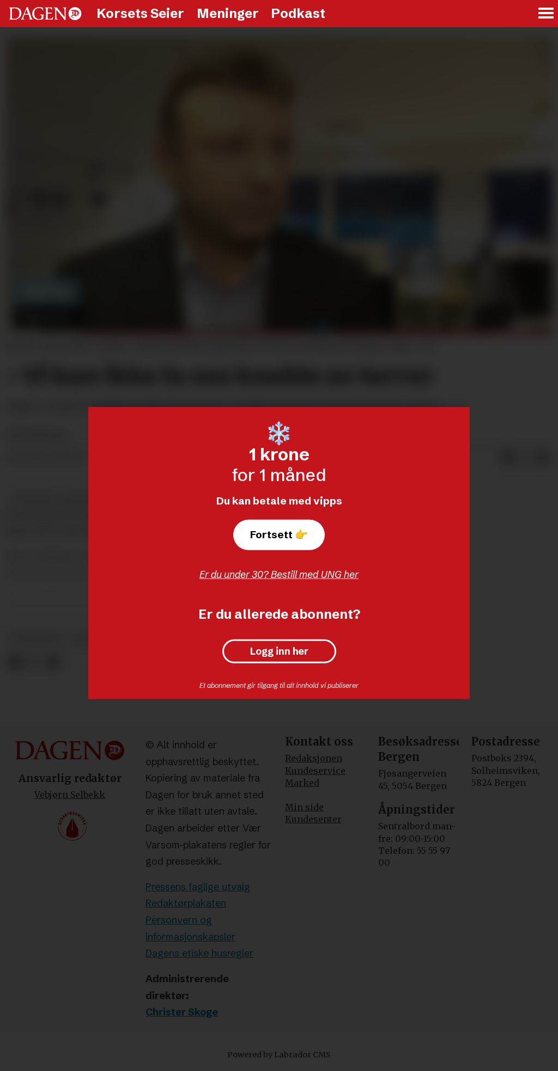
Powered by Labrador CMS (279, 1055)
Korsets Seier (140, 13)
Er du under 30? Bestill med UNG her (279, 574)
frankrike (36, 638)
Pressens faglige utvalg (197, 887)
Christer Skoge (181, 1012)
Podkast (298, 13)
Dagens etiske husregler (199, 953)
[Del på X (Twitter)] (525, 459)
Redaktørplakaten (185, 903)
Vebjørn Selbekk (69, 794)
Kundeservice (315, 770)
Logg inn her (279, 651)
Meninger (228, 13)
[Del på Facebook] (508, 459)
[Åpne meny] (546, 13)
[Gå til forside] (45, 13)
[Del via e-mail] (543, 459)
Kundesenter (313, 819)
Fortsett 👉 (279, 534)
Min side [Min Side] (304, 807)
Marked (302, 782)
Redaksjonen (313, 758)
